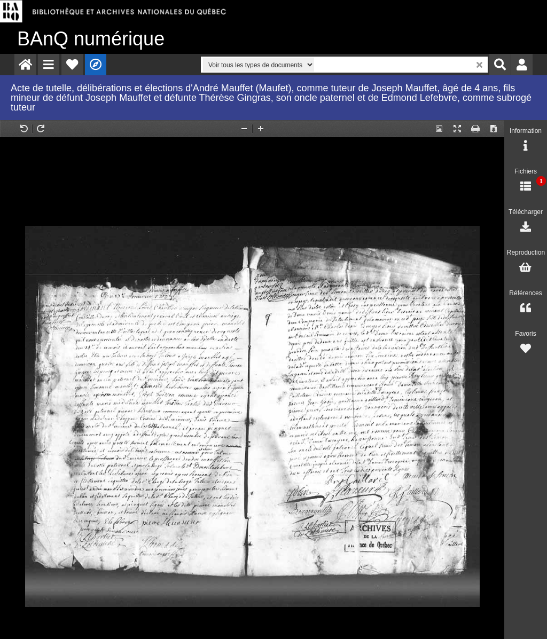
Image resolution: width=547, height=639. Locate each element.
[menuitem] (25, 64)
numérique (91, 39)
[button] (48, 64)
